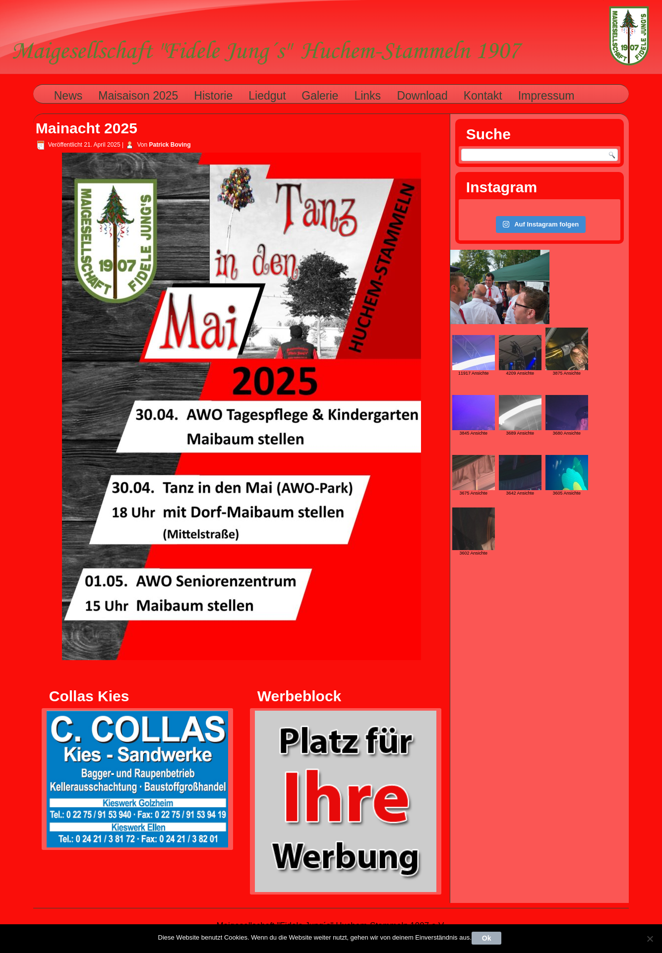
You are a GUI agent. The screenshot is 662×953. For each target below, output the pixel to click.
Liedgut (267, 95)
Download (422, 95)
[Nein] (650, 939)
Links (367, 95)
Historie (213, 95)
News (68, 95)
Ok (486, 938)
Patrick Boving (170, 144)
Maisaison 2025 (138, 95)
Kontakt (483, 95)
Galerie (319, 95)
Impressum (546, 95)
